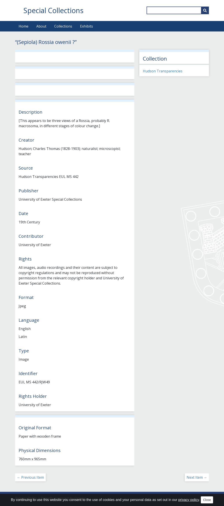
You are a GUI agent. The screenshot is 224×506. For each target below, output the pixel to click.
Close (207, 500)
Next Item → (197, 477)
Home (23, 26)
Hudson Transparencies (162, 71)
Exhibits (86, 26)
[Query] (178, 10)
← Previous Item (30, 477)
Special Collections (53, 10)
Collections (63, 26)
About (41, 26)
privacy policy (188, 500)
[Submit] (205, 10)
